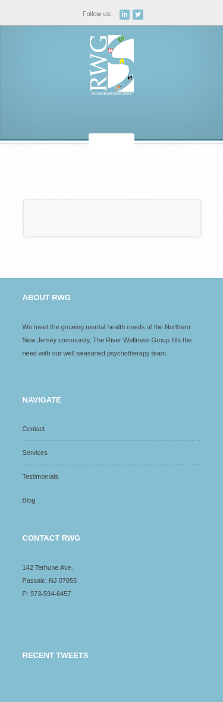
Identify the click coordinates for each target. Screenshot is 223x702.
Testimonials (41, 476)
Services (35, 452)
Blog (29, 500)
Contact (34, 428)
